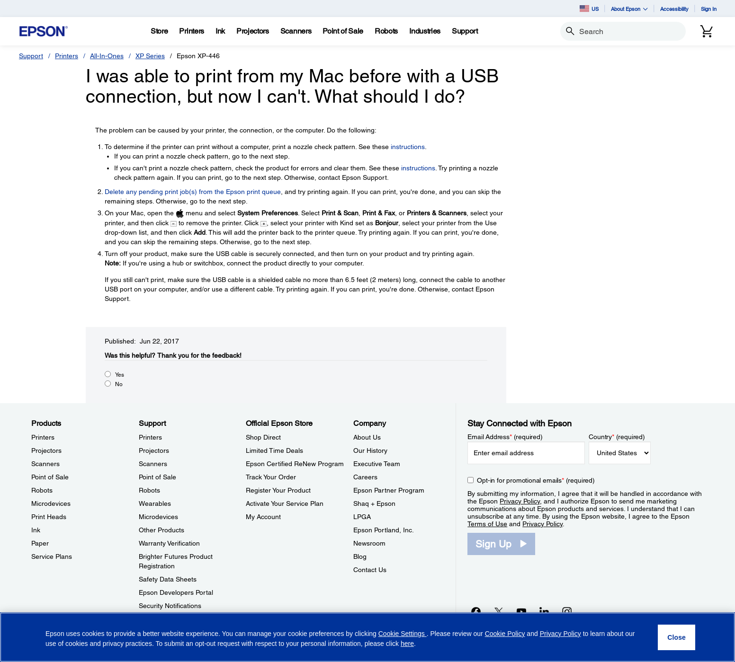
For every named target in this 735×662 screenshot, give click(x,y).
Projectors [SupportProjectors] (154, 450)
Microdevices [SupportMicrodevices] (158, 517)
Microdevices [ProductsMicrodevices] (51, 503)
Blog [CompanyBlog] (360, 556)
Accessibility (674, 9)
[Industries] (424, 31)
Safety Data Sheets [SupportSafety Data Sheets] (168, 579)
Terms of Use (487, 524)
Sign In (709, 9)
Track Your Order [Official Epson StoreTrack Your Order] (271, 477)
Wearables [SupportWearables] (155, 503)
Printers (66, 56)
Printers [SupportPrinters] (150, 437)
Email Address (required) (505, 437)
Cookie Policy (505, 633)
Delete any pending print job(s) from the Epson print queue (193, 191)
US (589, 8)
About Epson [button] (629, 9)
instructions (408, 146)
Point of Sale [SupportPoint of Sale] (157, 477)
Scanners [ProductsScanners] (45, 464)
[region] (367, 637)
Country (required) (617, 437)
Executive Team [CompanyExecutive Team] (376, 464)
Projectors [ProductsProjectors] (46, 450)
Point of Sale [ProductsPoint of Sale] (50, 477)
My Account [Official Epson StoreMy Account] (263, 517)
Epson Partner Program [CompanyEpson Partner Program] (388, 490)
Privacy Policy (520, 501)
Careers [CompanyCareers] (365, 477)
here (407, 643)
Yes (119, 374)
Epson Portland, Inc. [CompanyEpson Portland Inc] (383, 530)
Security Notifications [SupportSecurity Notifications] (170, 605)
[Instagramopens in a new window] (566, 611)
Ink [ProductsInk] (35, 530)
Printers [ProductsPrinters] (42, 437)
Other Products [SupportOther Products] (161, 530)
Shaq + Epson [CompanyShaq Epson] (374, 503)
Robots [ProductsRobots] (42, 490)
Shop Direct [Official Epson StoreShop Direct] (263, 437)
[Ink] (220, 31)
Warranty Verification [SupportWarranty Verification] (169, 543)
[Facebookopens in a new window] (475, 611)
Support (31, 56)
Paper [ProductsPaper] (40, 543)
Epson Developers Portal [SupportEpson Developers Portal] (176, 592)
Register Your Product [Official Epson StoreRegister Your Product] (278, 490)
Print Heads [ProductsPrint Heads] (48, 517)
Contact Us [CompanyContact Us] (369, 570)
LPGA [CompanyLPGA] (362, 517)
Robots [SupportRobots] (149, 490)
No (119, 384)
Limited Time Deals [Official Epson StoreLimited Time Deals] (274, 450)
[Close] (676, 637)
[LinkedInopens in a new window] (544, 611)
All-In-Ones (107, 56)
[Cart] (706, 31)
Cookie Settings (402, 633)
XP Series (150, 56)
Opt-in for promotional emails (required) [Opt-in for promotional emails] (536, 480)
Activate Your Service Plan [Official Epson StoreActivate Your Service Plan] (284, 503)
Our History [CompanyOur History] (370, 450)
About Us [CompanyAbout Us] (367, 437)
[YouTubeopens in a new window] (521, 611)
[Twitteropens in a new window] (498, 611)
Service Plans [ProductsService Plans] (51, 556)
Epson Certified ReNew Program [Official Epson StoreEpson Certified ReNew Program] (295, 464)
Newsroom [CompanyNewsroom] (369, 543)
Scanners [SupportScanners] (153, 464)
